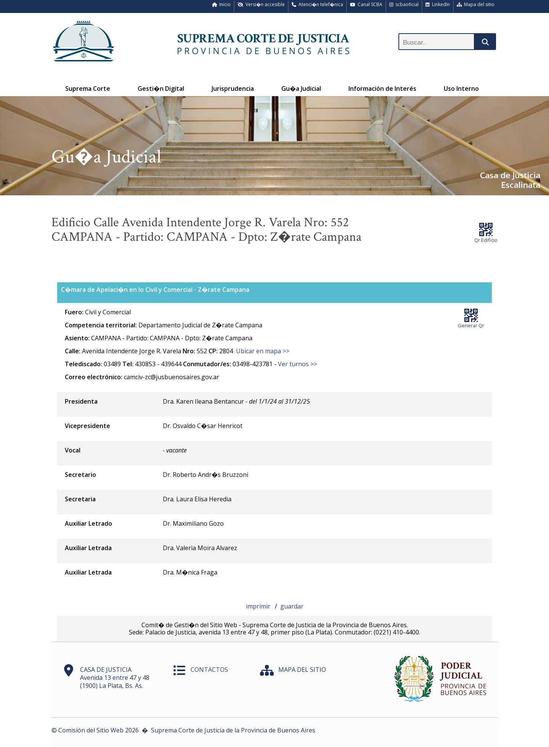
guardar (291, 606)
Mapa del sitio (476, 4)
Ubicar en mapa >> (262, 351)
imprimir (259, 606)
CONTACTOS (209, 669)
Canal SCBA (366, 4)
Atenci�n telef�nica (317, 4)
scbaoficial (404, 4)
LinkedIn (437, 4)
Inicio (221, 4)
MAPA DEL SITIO (302, 669)
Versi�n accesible (261, 4)
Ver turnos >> (297, 364)
